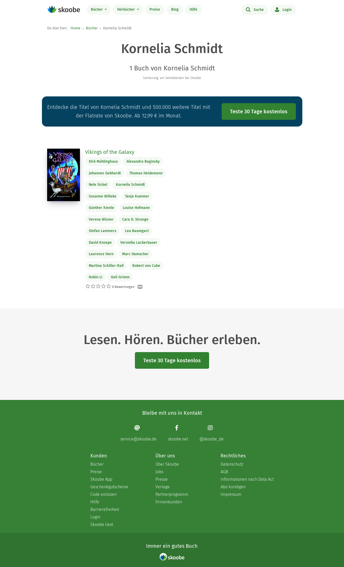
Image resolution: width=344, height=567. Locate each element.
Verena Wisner (101, 219)
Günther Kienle (101, 208)
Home (75, 28)
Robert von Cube (146, 265)
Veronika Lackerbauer (138, 242)
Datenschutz (232, 464)
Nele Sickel (98, 184)
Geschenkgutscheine (109, 486)
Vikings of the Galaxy (109, 152)
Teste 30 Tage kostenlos (258, 111)
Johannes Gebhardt (105, 173)
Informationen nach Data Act (247, 479)
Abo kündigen (233, 486)
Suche (255, 9)
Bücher (97, 9)
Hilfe (193, 9)
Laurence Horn (101, 254)
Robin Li (95, 277)
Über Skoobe (167, 464)
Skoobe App (101, 479)
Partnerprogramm (171, 494)
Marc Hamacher (135, 254)
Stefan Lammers (102, 231)
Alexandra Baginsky (143, 161)
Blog (175, 9)
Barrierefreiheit (104, 509)
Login (283, 9)
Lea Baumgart (137, 231)
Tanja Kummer (137, 196)
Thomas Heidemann (145, 173)
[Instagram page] (211, 433)
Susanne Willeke (102, 196)
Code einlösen (103, 494)
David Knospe (100, 242)
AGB (224, 471)
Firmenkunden (168, 501)
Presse (161, 479)
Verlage (162, 486)
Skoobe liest (101, 524)
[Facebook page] (178, 433)
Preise (154, 9)
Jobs (159, 471)
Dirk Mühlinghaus (103, 161)
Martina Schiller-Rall (106, 265)
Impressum (231, 494)
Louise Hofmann (136, 208)
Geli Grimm (120, 277)
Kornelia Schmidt (130, 184)
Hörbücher (126, 9)
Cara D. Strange (135, 219)
